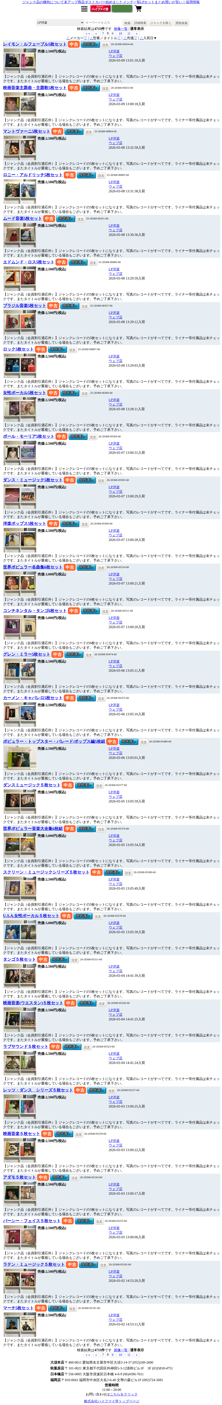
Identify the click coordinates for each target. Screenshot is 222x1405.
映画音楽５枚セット (21, 1133)
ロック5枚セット (18, 349)
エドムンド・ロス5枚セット (28, 262)
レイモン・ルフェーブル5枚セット (35, 44)
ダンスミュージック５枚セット (32, 785)
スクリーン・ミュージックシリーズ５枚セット (46, 872)
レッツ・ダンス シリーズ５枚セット (38, 1090)
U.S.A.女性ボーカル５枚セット (31, 915)
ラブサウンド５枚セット (25, 1046)
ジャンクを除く (160, 23)
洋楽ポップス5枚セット (24, 523)
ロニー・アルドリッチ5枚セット (33, 175)
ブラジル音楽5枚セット (24, 305)
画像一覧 (121, 29)
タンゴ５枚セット (19, 959)
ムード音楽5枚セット (22, 218)
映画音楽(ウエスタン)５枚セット (33, 1003)
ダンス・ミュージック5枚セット (33, 480)
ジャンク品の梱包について (43, 2)
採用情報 (193, 2)
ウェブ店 (115, 56)
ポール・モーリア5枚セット (28, 436)
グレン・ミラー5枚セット (26, 654)
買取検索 (181, 23)
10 (120, 33)
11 (129, 33)
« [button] (96, 33)
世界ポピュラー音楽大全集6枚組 (33, 828)
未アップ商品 (74, 2)
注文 (105, 45)
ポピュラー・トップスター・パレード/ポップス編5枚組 (54, 741)
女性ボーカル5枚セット (24, 392)
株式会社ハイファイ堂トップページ (111, 1401)
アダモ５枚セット (19, 1177)
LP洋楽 (114, 51)
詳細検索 (140, 23)
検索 (127, 23)
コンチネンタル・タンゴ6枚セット (35, 610)
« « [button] (88, 33)
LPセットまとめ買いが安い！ (163, 2)
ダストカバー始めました (104, 2)
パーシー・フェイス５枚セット (32, 1221)
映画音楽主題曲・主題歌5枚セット (35, 87)
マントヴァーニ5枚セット (26, 131)
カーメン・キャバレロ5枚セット (33, 698)
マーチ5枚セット (18, 1308)
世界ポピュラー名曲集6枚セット (33, 567)
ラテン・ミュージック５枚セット (34, 1264)
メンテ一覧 (131, 2)
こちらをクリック (124, 1394)
